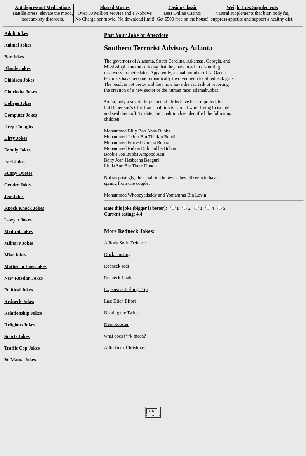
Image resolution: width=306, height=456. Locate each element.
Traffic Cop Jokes (22, 348)
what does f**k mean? (125, 336)
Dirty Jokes (15, 138)
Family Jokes (17, 150)
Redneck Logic (118, 277)
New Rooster (116, 324)
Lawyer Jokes (18, 220)
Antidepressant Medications (42, 7)
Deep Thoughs (18, 126)
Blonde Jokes (17, 68)
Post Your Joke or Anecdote (136, 35)
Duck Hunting (117, 254)
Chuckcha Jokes (20, 91)
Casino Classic (182, 7)
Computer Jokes (20, 115)
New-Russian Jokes (23, 278)
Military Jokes (18, 243)
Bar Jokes (14, 56)
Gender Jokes (17, 185)
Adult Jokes (16, 33)
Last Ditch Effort (120, 301)
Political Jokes (18, 289)
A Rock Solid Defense (125, 242)
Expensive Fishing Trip (126, 289)
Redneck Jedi (116, 266)
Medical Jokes (18, 231)
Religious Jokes (19, 324)
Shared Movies (115, 7)
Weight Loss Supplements (252, 7)
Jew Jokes (14, 196)
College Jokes (17, 103)
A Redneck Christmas (124, 347)
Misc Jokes (15, 255)
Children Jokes (19, 80)
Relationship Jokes (23, 313)
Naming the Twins (121, 312)
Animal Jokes (17, 45)
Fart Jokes (14, 161)
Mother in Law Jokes (25, 266)
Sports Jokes (17, 336)
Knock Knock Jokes (24, 208)
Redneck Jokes (19, 301)
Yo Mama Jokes (20, 359)
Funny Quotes (18, 173)
